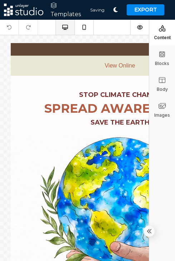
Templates (65, 10)
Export (145, 9)
